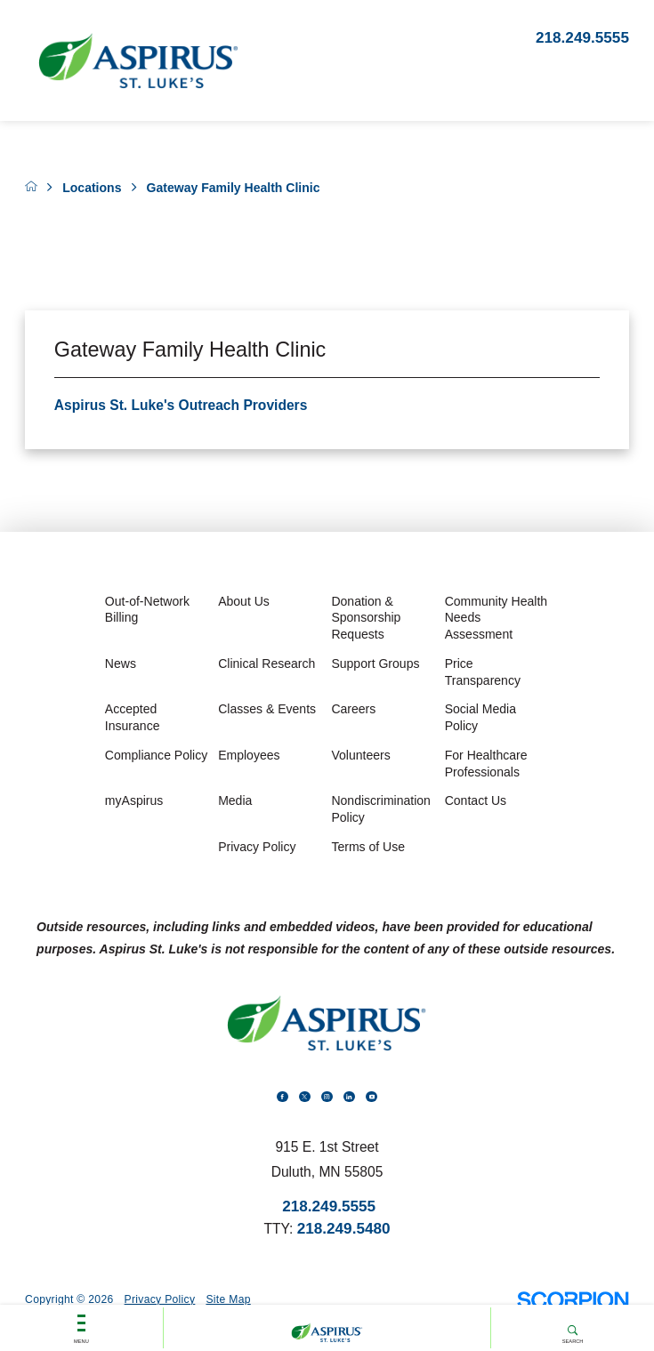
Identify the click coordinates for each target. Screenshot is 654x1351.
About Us (244, 601)
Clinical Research (266, 663)
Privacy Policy (256, 847)
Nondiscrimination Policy (381, 808)
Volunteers (360, 755)
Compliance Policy (156, 755)
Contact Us (475, 800)
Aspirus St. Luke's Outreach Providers (181, 405)
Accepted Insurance (132, 717)
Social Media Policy (480, 717)
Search (572, 1315)
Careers (353, 709)
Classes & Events (267, 709)
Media (235, 800)
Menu (81, 1314)
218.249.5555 (582, 37)
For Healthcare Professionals (486, 763)
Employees (248, 755)
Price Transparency (483, 672)
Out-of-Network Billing (147, 609)
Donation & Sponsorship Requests (365, 617)
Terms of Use (368, 847)
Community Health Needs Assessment (496, 617)
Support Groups (375, 663)
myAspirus (134, 800)
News (120, 663)
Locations (91, 188)
